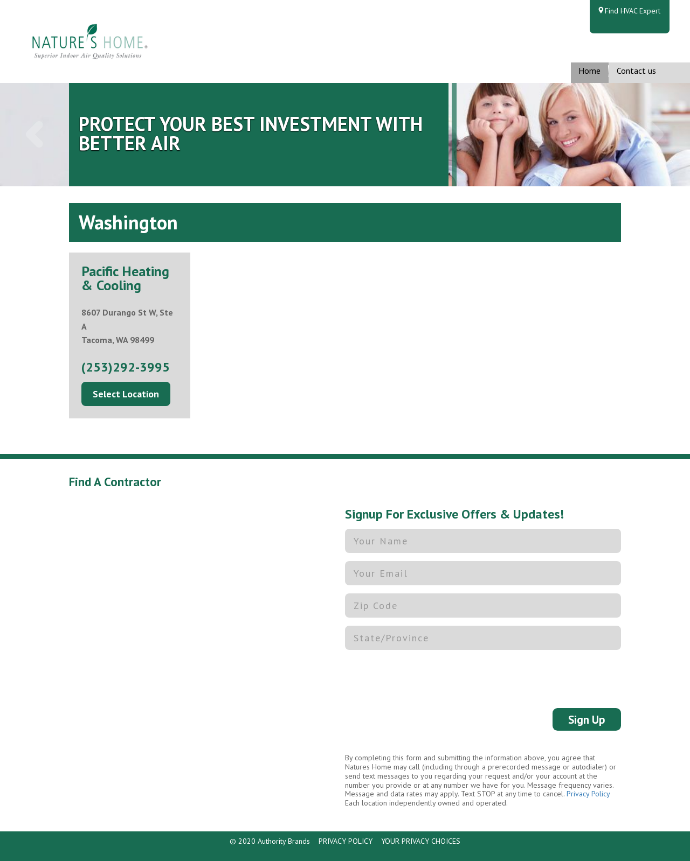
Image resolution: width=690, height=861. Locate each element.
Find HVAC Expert (632, 11)
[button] (34, 135)
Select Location (126, 394)
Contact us (636, 70)
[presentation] (427, 679)
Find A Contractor (115, 481)
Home (589, 70)
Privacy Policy (588, 794)
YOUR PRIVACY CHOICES (420, 841)
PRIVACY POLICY (345, 841)
